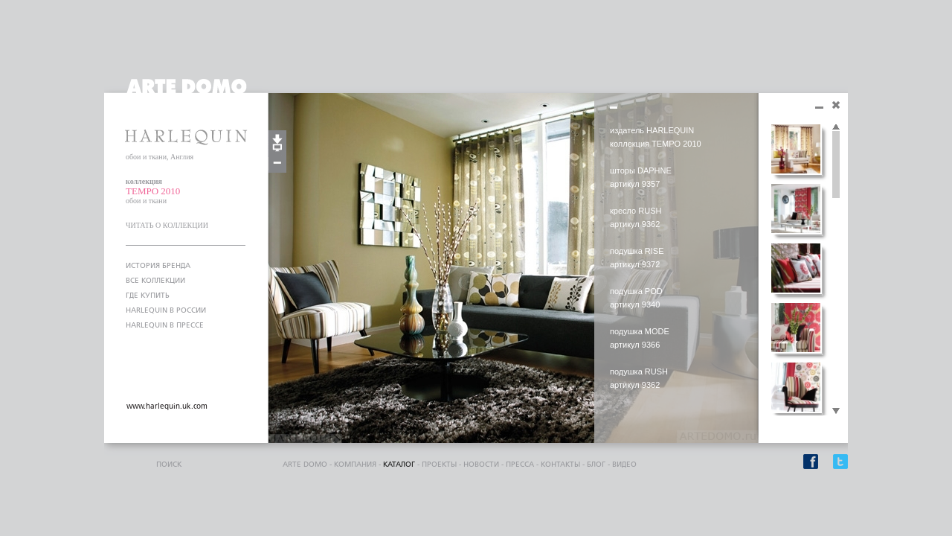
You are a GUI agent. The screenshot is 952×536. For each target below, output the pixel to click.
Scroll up (836, 127)
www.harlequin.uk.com (167, 406)
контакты (560, 464)
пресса (520, 464)
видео (624, 464)
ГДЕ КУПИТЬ (148, 295)
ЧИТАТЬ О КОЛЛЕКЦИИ (167, 225)
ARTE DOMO (305, 464)
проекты (439, 464)
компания (355, 464)
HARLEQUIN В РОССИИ (166, 310)
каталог (399, 464)
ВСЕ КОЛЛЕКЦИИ (155, 280)
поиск (168, 464)
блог (596, 464)
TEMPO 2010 (153, 191)
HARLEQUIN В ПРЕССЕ (165, 325)
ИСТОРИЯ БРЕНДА (158, 265)
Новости (481, 464)
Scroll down (836, 411)
